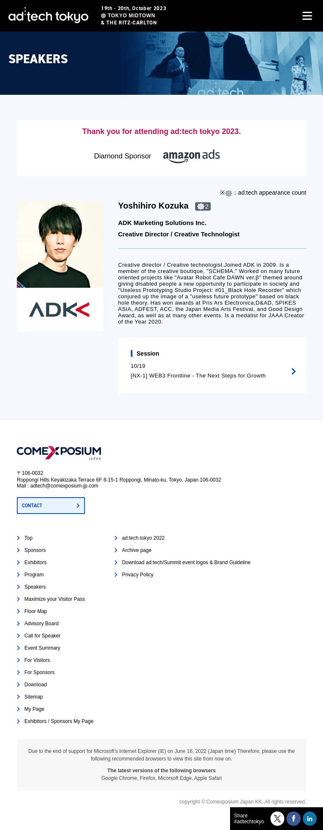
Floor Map (35, 611)
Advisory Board (41, 624)
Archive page (136, 550)
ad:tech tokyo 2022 (143, 538)
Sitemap (33, 697)
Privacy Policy (138, 575)
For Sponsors (39, 672)
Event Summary (42, 648)
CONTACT (32, 505)
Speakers (35, 587)
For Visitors (37, 660)
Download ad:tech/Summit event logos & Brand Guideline (186, 562)
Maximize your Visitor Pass (54, 599)
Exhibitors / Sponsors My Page (58, 721)
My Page (34, 709)
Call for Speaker (42, 636)
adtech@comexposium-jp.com (64, 486)
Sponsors (35, 550)
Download (35, 685)
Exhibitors (35, 562)
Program (34, 575)
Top (28, 538)
